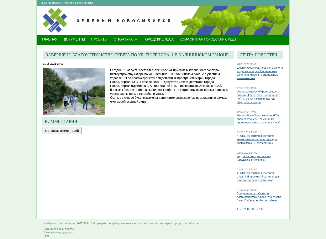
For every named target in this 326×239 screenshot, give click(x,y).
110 (261, 209)
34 (252, 209)
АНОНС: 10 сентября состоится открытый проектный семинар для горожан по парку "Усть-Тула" (258, 176)
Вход (46, 236)
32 (244, 209)
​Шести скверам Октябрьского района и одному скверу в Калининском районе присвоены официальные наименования (260, 73)
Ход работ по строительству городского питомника (254, 157)
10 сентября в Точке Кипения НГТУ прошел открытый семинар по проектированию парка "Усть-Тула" (258, 119)
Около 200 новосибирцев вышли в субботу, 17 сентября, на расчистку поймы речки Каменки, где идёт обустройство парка (258, 97)
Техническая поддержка (58, 232)
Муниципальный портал (58, 229)
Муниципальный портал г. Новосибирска (67, 3)
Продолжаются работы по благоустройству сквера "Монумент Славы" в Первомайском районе (259, 197)
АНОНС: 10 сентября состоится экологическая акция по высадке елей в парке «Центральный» (257, 139)
